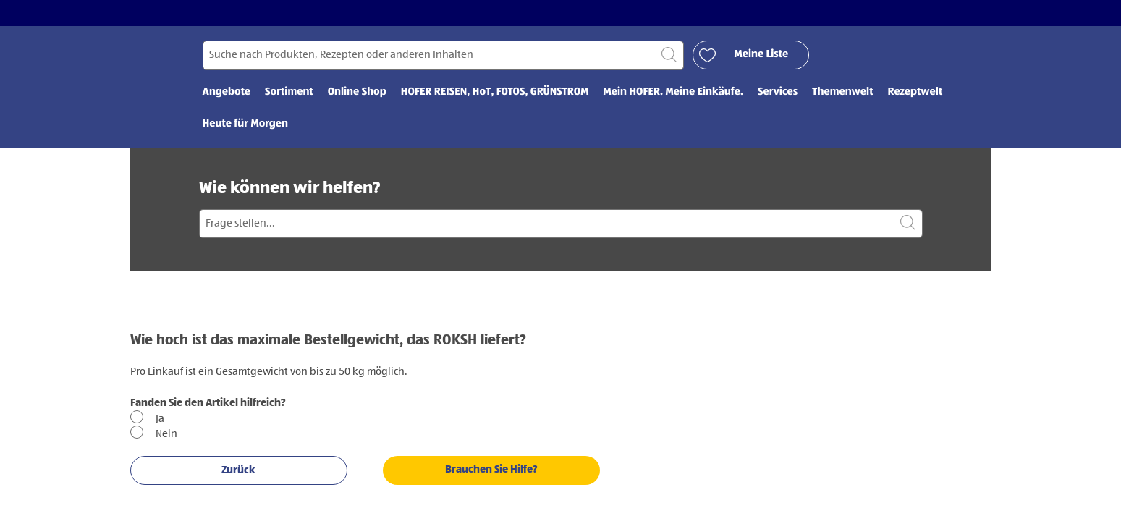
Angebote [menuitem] (227, 92)
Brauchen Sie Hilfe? (491, 469)
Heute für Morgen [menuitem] (246, 124)
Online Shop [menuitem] (357, 92)
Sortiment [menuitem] (289, 92)
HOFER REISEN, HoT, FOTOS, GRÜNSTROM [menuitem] (495, 92)
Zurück (238, 470)
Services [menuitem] (778, 92)
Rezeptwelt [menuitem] (914, 92)
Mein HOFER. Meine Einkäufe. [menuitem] (673, 92)
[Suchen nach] (443, 55)
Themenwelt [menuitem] (842, 92)
